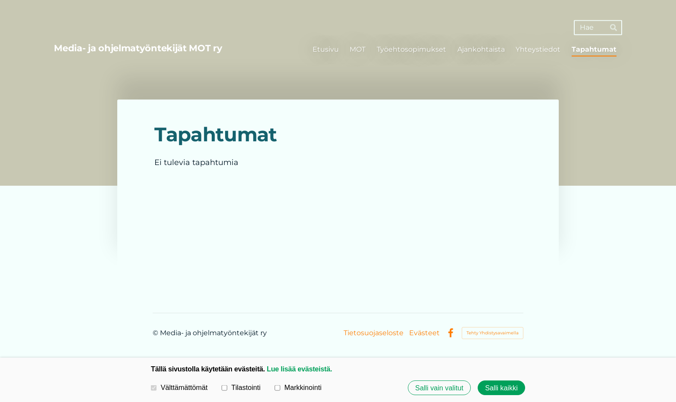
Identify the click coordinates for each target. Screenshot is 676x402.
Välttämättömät (179, 387)
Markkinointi (298, 387)
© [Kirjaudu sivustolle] (156, 333)
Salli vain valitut (439, 388)
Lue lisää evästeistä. (299, 369)
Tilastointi (241, 387)
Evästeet (424, 333)
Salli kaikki (501, 388)
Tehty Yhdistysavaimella (492, 333)
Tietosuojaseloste (374, 333)
